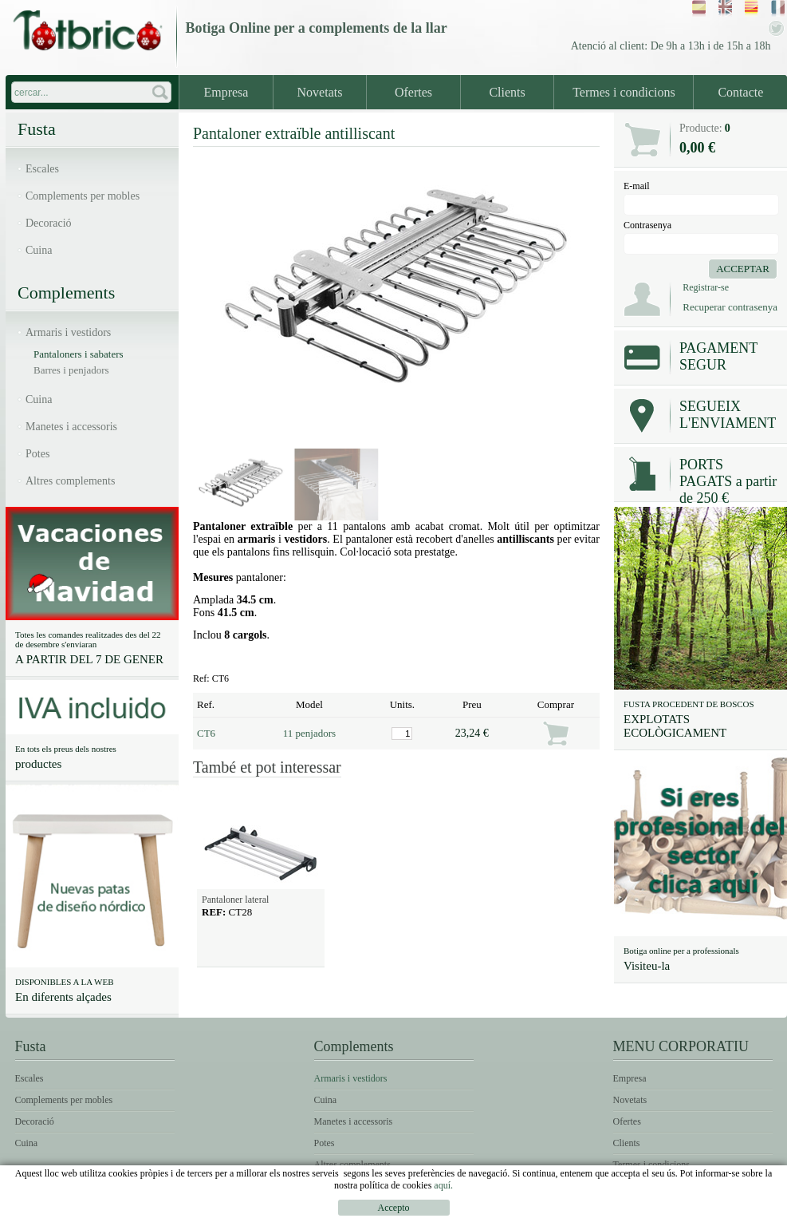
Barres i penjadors (71, 370)
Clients (507, 92)
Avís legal (529, 1210)
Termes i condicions (624, 92)
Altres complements (70, 481)
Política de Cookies (726, 1210)
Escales (42, 169)
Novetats (320, 92)
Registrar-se (706, 287)
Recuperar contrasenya (730, 307)
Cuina (39, 250)
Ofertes (413, 92)
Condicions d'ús (614, 1210)
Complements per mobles (83, 196)
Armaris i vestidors (68, 332)
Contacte (740, 92)
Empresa (225, 92)
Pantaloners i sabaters (78, 354)
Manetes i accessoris (71, 427)
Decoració (49, 223)
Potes (37, 454)
